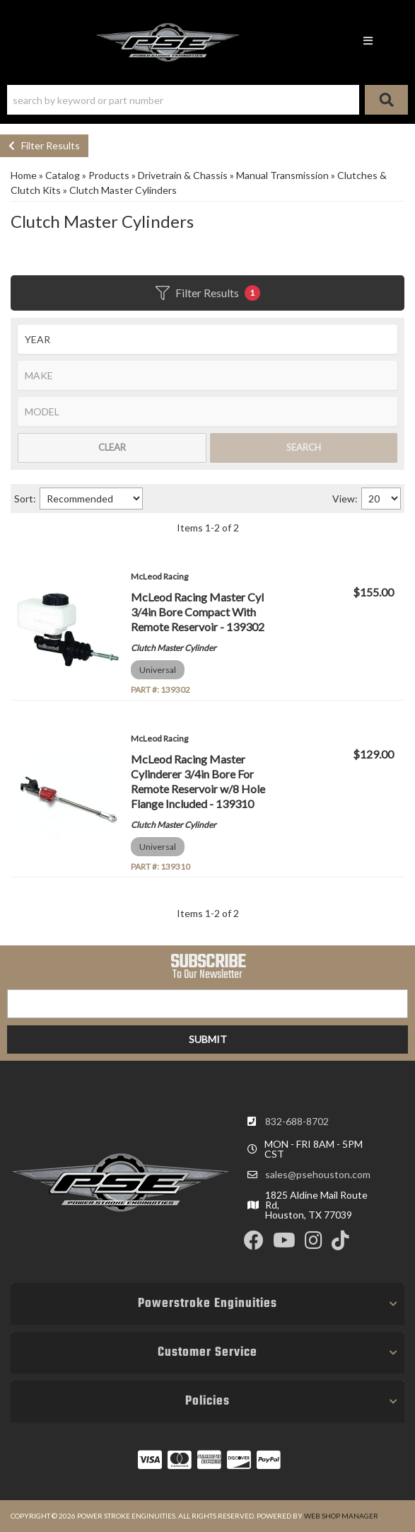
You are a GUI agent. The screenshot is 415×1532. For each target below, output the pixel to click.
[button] (207, 100)
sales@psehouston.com (317, 1175)
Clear (112, 447)
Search (303, 447)
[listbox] (207, 339)
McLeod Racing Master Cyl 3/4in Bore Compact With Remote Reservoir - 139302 (197, 611)
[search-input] (183, 100)
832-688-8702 (297, 1121)
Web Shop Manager (341, 1515)
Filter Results (44, 145)
